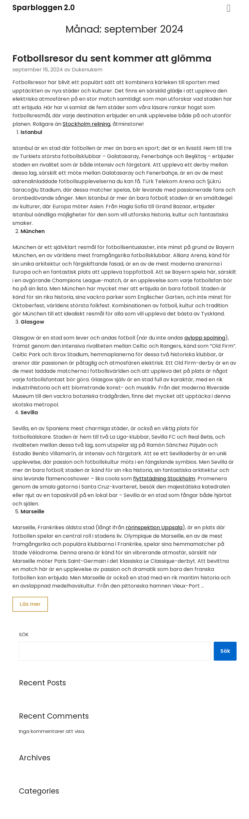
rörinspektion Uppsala (154, 527)
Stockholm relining (86, 124)
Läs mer (30, 604)
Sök (24, 635)
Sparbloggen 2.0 (43, 8)
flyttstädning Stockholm (164, 478)
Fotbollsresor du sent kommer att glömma (111, 58)
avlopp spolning (204, 338)
